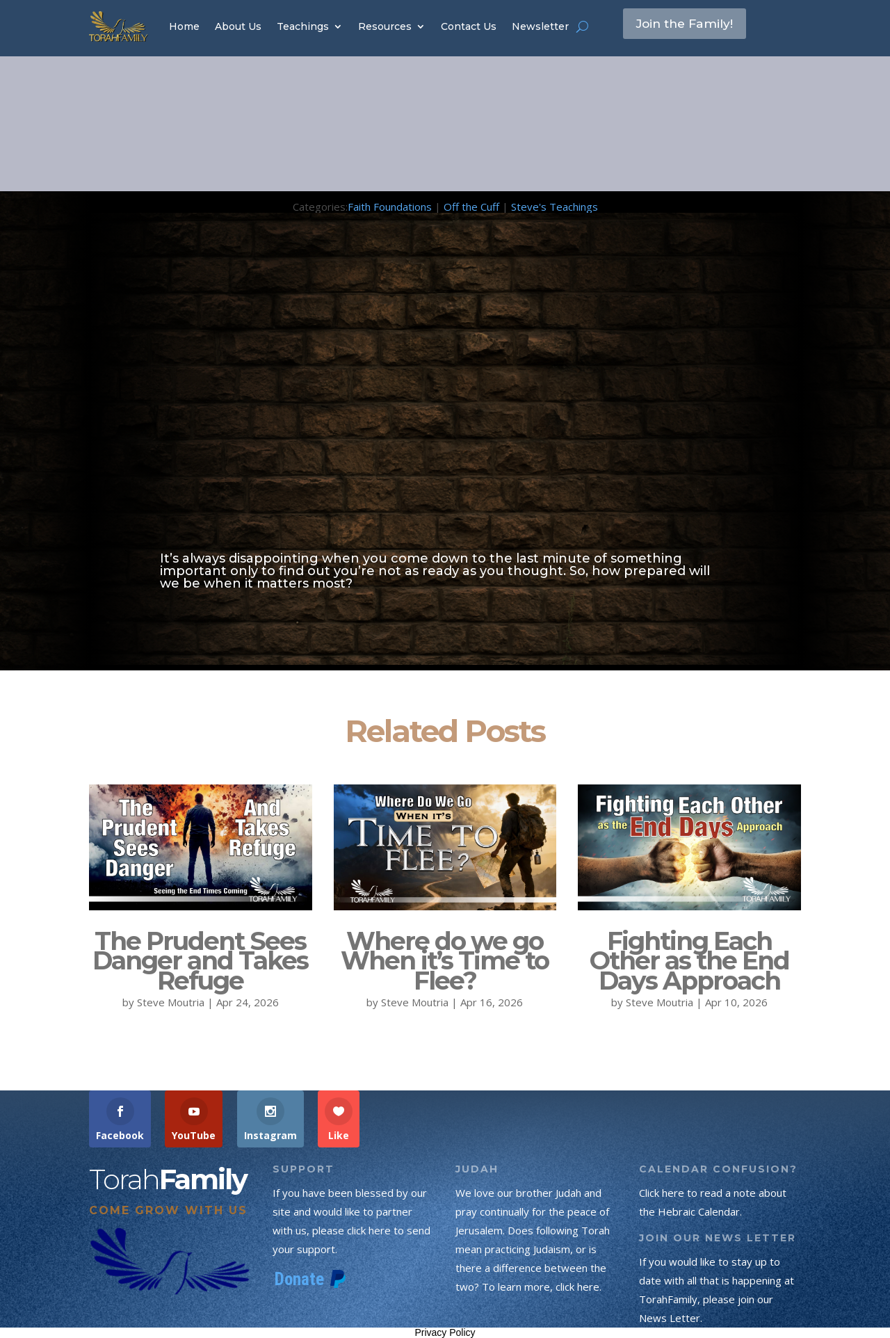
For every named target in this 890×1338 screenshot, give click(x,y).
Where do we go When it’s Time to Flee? (445, 961)
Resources (385, 26)
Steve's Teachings (554, 206)
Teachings (303, 26)
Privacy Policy (444, 1332)
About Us (238, 26)
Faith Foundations (390, 206)
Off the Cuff (471, 206)
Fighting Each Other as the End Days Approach (689, 961)
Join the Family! (694, 25)
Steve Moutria (170, 1002)
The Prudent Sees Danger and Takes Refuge (200, 961)
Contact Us (468, 26)
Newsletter (540, 26)
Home (184, 26)
